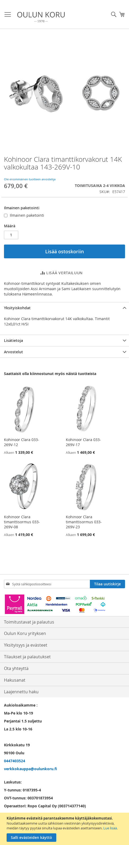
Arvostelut (13, 351)
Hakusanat (14, 680)
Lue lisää (110, 828)
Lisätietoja (13, 340)
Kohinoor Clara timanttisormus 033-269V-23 (84, 521)
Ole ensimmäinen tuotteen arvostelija (30, 179)
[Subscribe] (107, 584)
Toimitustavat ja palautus (29, 622)
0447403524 (14, 760)
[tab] (64, 307)
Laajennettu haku (21, 692)
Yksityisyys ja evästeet (25, 645)
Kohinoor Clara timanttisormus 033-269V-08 (22, 521)
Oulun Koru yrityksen (25, 633)
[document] (65, 829)
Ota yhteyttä (16, 668)
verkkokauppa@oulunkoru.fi (30, 768)
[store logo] (41, 17)
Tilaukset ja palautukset (27, 657)
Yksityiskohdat (17, 307)
